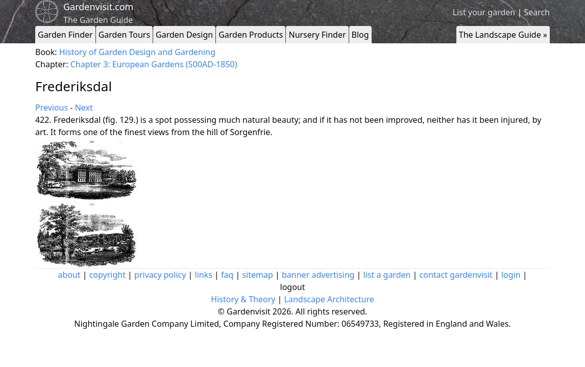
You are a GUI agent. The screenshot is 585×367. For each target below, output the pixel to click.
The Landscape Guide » (503, 34)
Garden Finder (65, 34)
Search (537, 12)
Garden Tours (124, 34)
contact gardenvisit (456, 274)
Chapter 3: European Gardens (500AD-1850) (153, 64)
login (511, 274)
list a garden (387, 274)
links (203, 274)
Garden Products (250, 34)
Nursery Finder (317, 34)
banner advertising (318, 274)
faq (227, 274)
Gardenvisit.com (98, 7)
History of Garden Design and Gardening (137, 52)
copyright (107, 274)
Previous (51, 107)
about (69, 274)
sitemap (257, 274)
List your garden (484, 12)
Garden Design (184, 34)
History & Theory (243, 299)
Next (84, 107)
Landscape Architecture (329, 299)
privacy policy (160, 274)
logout (292, 287)
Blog (360, 34)
